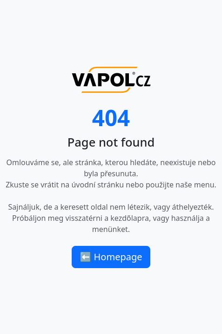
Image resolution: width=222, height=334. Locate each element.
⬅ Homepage (111, 256)
